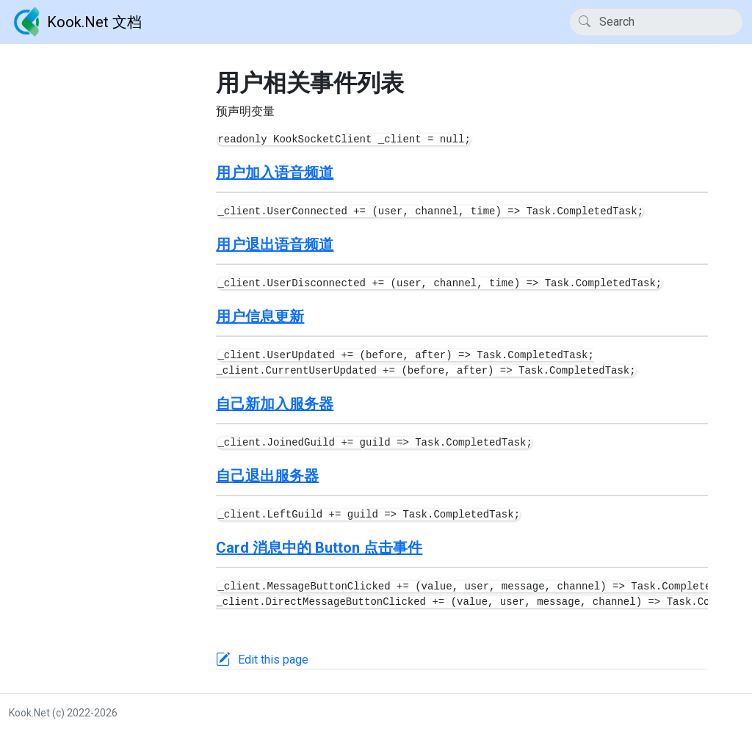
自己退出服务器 (267, 475)
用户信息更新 (260, 316)
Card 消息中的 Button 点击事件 (319, 547)
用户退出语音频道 (274, 244)
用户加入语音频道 (274, 172)
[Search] (656, 22)
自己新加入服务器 (274, 404)
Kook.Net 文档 (75, 22)
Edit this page (273, 660)
